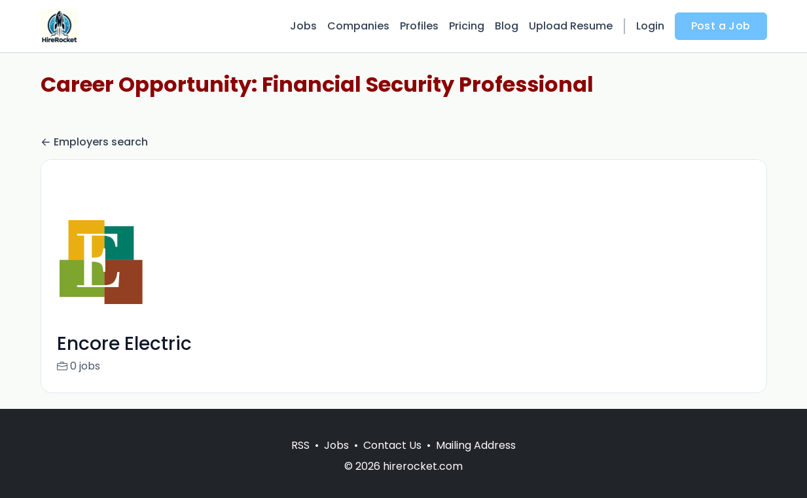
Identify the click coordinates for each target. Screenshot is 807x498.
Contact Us (392, 461)
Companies (358, 25)
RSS (300, 461)
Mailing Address (476, 461)
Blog (506, 25)
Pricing (466, 25)
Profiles (419, 25)
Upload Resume (571, 25)
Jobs (303, 25)
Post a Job (721, 25)
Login (650, 25)
